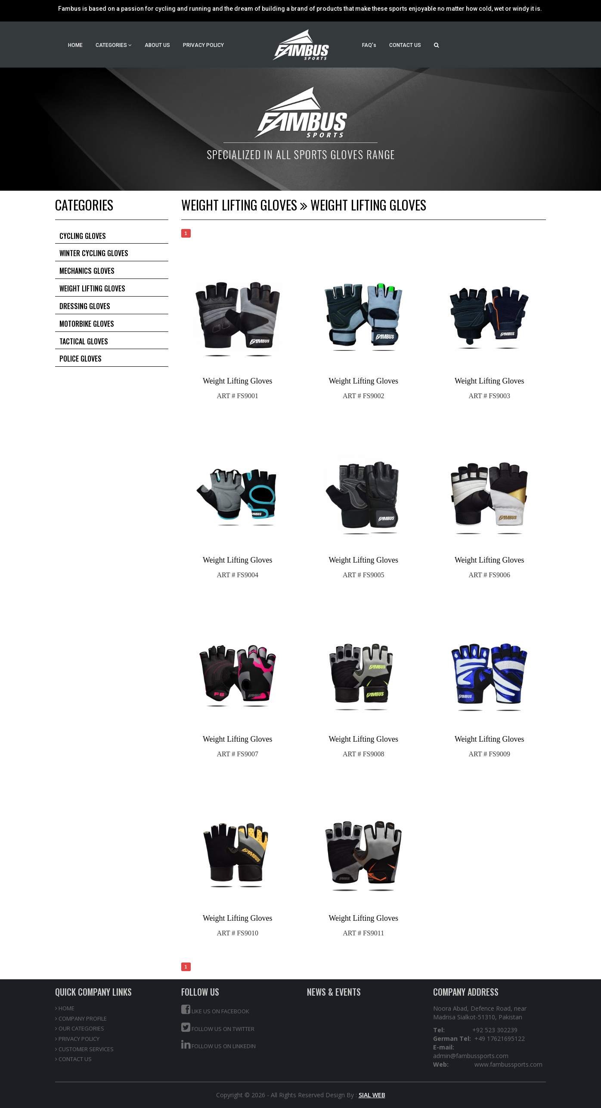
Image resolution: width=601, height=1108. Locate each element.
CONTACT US (405, 45)
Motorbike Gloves (86, 324)
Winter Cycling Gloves (93, 253)
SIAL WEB (372, 1095)
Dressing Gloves (84, 306)
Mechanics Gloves (87, 271)
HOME (75, 45)
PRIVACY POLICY (203, 45)
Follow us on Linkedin (218, 1044)
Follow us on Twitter (217, 1027)
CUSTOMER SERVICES (84, 1049)
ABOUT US (157, 45)
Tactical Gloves (83, 341)
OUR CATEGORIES (79, 1028)
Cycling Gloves (82, 236)
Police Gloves (80, 358)
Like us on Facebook (215, 1009)
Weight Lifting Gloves (92, 288)
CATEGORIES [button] (114, 45)
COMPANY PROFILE (81, 1018)
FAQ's (369, 45)
